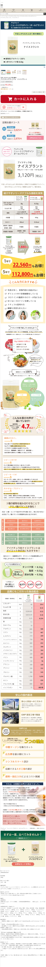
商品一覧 (4, 10)
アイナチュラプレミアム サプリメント (28, 16)
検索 (45, 14)
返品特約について (5, 113)
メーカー (6, 16)
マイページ (23, 10)
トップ (1, 16)
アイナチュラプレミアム (14, 16)
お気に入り (13, 10)
